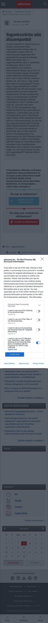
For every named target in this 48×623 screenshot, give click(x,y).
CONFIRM (14, 354)
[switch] (38, 311)
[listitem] (24, 305)
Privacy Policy (38, 363)
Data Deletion (9, 363)
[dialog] (24, 311)
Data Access (24, 363)
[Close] (43, 259)
